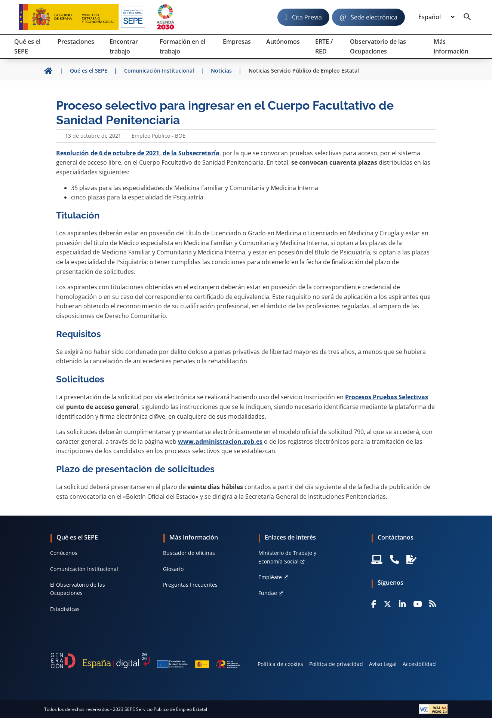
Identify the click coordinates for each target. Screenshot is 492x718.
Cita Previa (307, 17)
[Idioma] (436, 17)
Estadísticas (65, 608)
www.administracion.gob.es (220, 441)
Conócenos (63, 552)
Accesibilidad (419, 663)
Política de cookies (280, 663)
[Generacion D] (145, 660)
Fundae (267, 592)
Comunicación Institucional (84, 568)
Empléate (270, 577)
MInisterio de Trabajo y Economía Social (287, 557)
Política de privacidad (336, 663)
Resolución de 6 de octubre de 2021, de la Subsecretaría (137, 153)
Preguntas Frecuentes (190, 584)
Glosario (173, 568)
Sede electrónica (374, 17)
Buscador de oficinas (189, 552)
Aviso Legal (383, 663)
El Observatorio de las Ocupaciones (77, 588)
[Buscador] (467, 17)
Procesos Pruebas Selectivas (386, 397)
